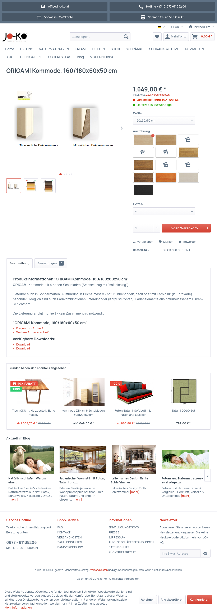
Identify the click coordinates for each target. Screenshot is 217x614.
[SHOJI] (115, 49)
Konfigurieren (199, 599)
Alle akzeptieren (172, 599)
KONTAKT (63, 532)
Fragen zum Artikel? (28, 328)
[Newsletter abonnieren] (205, 553)
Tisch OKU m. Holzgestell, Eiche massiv (33, 412)
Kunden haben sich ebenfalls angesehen (38, 368)
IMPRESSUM (116, 537)
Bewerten (188, 242)
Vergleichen (143, 242)
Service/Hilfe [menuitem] (200, 27)
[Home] (9, 49)
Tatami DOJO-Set (183, 410)
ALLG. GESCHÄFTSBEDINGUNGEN (131, 542)
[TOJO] (9, 57)
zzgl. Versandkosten (158, 94)
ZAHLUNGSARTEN (69, 542)
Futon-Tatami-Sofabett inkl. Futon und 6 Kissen (133, 412)
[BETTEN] (98, 49)
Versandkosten (99, 570)
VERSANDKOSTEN (69, 537)
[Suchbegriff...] (100, 36)
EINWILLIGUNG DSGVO (123, 527)
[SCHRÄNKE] (134, 49)
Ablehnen (147, 599)
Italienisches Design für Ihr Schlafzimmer (129, 480)
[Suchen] (126, 36)
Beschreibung (19, 263)
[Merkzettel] (157, 36)
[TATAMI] (80, 49)
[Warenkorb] (202, 36)
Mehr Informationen (18, 607)
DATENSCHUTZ (118, 547)
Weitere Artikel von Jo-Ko (31, 332)
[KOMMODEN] (194, 49)
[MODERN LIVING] (102, 57)
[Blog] (80, 57)
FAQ (60, 527)
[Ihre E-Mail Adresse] (180, 553)
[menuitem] (100, 36)
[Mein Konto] (176, 36)
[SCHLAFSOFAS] (59, 57)
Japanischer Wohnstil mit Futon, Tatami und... (82, 480)
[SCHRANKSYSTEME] (164, 49)
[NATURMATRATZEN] (54, 49)
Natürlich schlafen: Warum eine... (27, 480)
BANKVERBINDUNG (70, 547)
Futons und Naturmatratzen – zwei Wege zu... (182, 480)
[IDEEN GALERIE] (31, 57)
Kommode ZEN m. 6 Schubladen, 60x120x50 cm (83, 412)
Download (21, 344)
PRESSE (113, 532)
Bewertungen (51, 263)
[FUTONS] (26, 49)
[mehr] (13, 499)
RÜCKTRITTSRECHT (122, 552)
